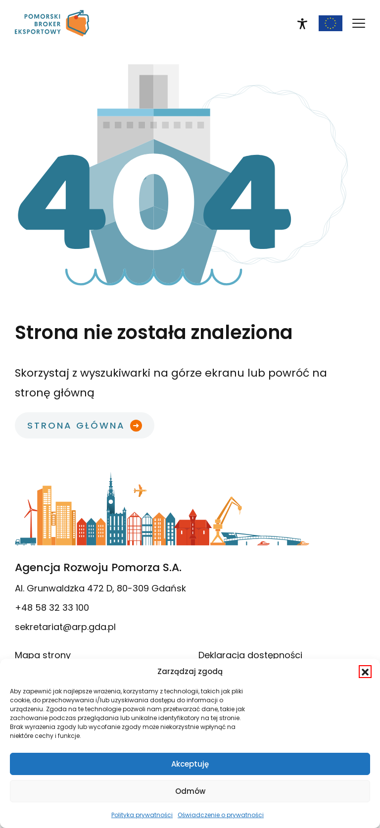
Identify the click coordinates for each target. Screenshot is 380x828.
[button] (365, 672)
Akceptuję (190, 764)
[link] (52, 23)
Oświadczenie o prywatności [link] (221, 815)
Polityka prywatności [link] (142, 815)
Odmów (190, 791)
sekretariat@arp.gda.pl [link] (65, 627)
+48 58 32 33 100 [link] (52, 607)
